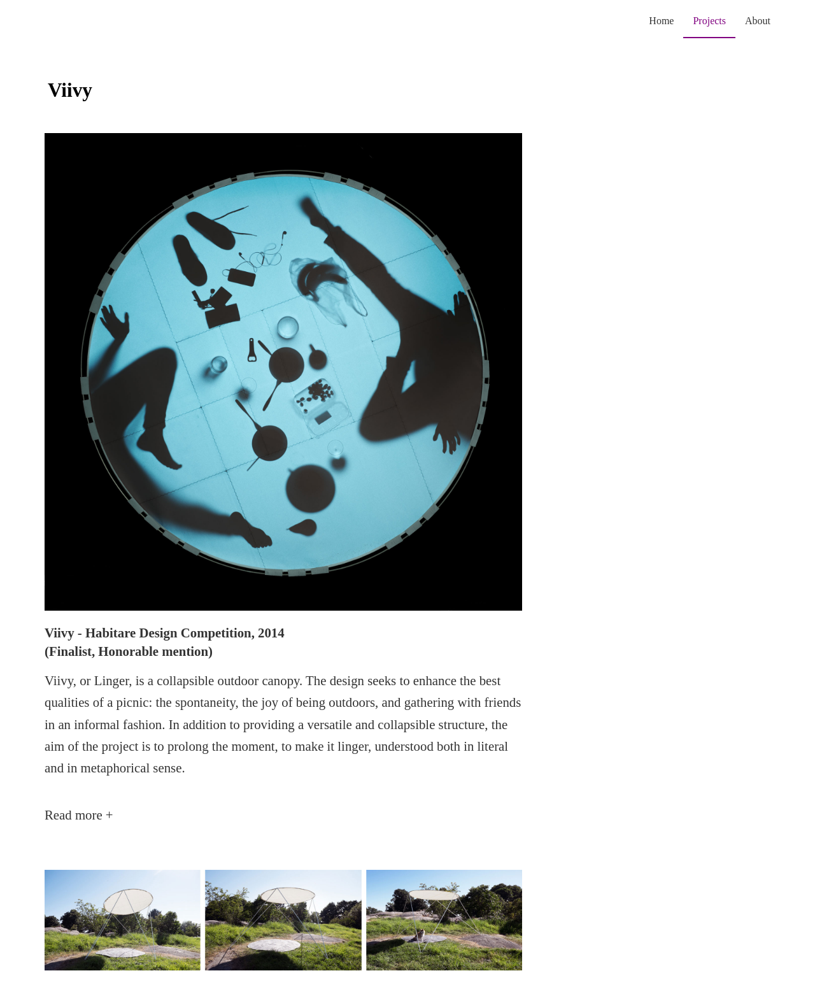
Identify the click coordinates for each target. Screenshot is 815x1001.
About (757, 20)
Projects (709, 20)
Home (661, 20)
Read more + (79, 814)
